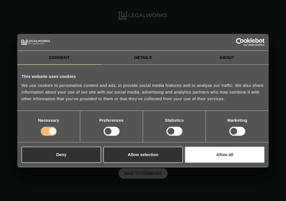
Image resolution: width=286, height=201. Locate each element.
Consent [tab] (59, 57)
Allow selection (143, 154)
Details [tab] (143, 57)
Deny (61, 154)
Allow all (224, 154)
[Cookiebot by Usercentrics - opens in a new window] (240, 42)
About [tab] (226, 57)
